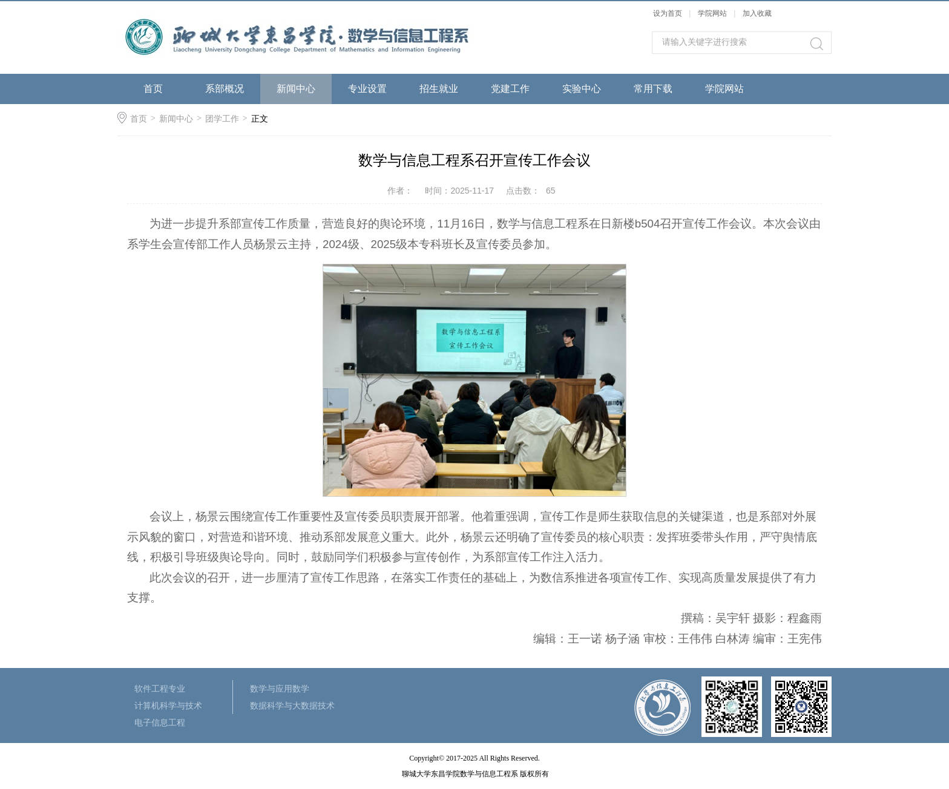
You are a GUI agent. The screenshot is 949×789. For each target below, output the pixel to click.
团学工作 (222, 118)
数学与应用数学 (279, 688)
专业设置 (367, 88)
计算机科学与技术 (168, 705)
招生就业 (438, 88)
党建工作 (510, 88)
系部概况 (224, 88)
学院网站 (713, 13)
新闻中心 (296, 88)
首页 (153, 88)
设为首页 (667, 13)
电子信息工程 (159, 722)
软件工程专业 (159, 688)
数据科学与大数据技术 (292, 705)
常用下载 (653, 88)
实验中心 (581, 88)
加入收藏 (757, 13)
